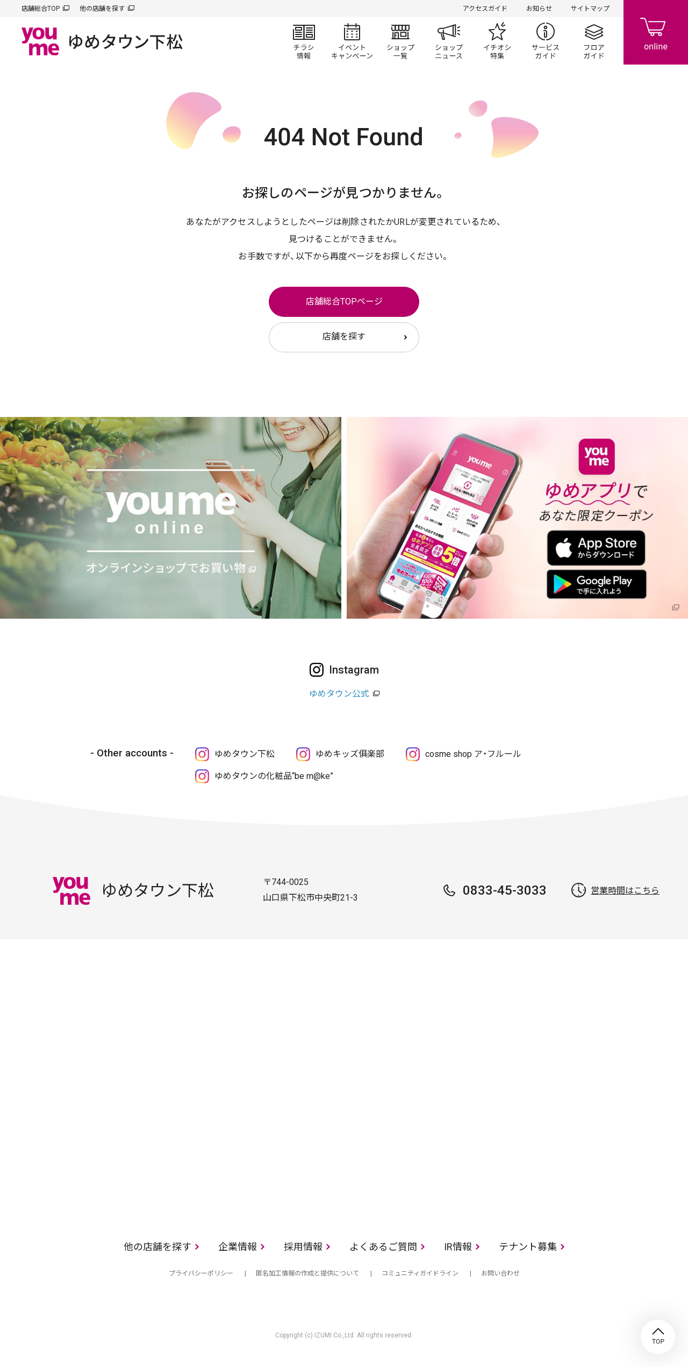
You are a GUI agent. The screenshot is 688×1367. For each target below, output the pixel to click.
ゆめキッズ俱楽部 (350, 754)
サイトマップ (590, 8)
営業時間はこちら (625, 891)
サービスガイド (545, 41)
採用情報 (303, 1246)
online (656, 32)
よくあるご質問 (383, 1246)
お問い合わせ (500, 1273)
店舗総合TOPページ (344, 301)
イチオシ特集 (497, 41)
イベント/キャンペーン (352, 41)
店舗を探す (344, 336)
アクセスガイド (485, 8)
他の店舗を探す (102, 8)
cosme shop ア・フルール (473, 754)
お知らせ (539, 8)
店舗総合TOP (41, 8)
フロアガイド (594, 41)
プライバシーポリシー (201, 1273)
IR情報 (458, 1246)
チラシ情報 (304, 41)
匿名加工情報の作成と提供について (307, 1273)
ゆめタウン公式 (339, 694)
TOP (658, 1337)
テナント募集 (528, 1246)
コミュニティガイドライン (420, 1273)
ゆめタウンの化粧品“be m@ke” (273, 776)
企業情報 (237, 1246)
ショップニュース (449, 41)
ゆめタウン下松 (244, 754)
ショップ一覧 (400, 41)
